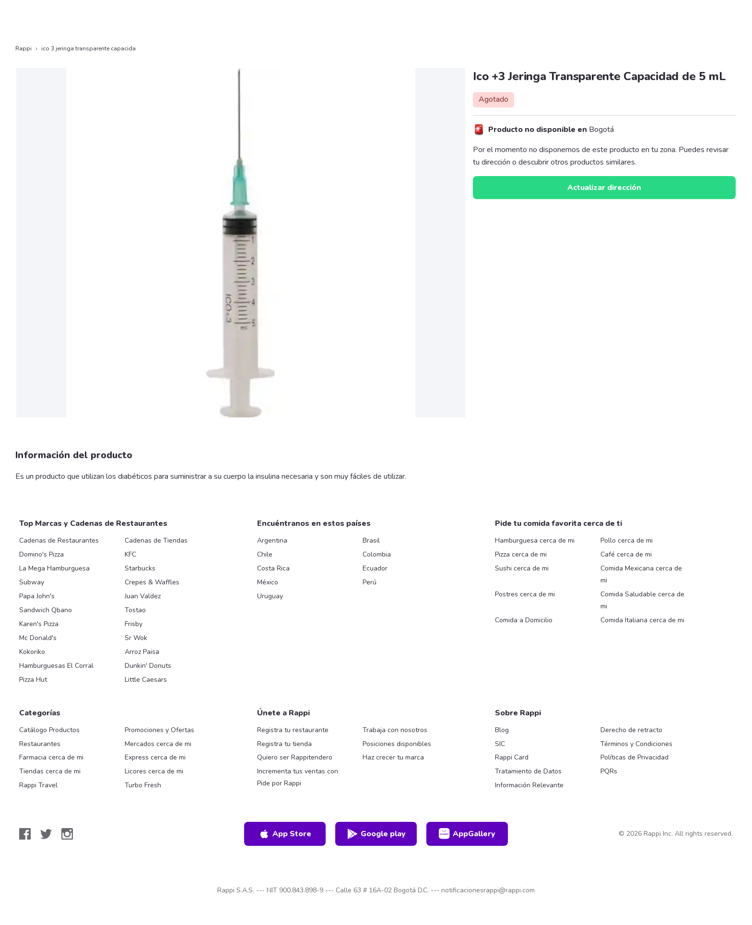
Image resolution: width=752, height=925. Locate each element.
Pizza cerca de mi (521, 554)
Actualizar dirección (604, 187)
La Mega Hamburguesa (54, 568)
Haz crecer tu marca (393, 757)
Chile (264, 554)
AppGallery (467, 834)
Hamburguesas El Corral (56, 665)
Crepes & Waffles (152, 582)
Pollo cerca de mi (626, 540)
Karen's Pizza (39, 624)
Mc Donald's (38, 637)
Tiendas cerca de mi (50, 771)
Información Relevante (529, 785)
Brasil (371, 540)
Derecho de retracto (631, 730)
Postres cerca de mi (525, 594)
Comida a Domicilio (523, 620)
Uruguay (270, 596)
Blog (502, 730)
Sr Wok (136, 637)
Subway (31, 582)
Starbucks (140, 568)
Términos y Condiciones (636, 743)
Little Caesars (146, 679)
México (267, 582)
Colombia (377, 554)
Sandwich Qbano (45, 610)
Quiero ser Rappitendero (294, 757)
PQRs (608, 771)
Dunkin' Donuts (148, 665)
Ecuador (375, 568)
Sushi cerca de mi (522, 568)
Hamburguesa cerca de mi (535, 540)
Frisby (133, 624)
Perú (369, 582)
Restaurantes (39, 743)
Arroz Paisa (142, 651)
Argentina (272, 540)
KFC (130, 554)
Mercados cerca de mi (158, 743)
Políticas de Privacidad (634, 757)
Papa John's (37, 596)
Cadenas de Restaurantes (59, 540)
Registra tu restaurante (293, 730)
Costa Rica (273, 568)
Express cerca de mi (155, 757)
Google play (376, 834)
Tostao (135, 610)
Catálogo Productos (49, 730)
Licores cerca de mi (154, 771)
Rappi (23, 48)
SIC (500, 743)
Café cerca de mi (626, 554)
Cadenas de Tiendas (156, 540)
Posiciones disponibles (397, 743)
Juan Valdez (143, 596)
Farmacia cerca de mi (51, 757)
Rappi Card (512, 757)
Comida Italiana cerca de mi (642, 620)
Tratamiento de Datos (528, 771)
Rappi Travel (38, 785)
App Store (284, 834)
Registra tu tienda (284, 743)
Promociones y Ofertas (159, 730)
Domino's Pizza (41, 554)
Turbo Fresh (143, 785)
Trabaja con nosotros (395, 730)
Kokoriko (32, 651)
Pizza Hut (33, 679)
